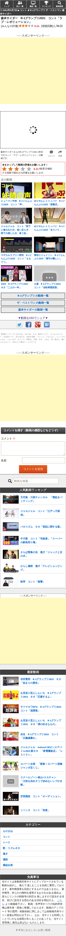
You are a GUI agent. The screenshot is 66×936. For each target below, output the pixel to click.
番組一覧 (33, 6)
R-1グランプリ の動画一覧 (33, 295)
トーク (6, 842)
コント (6, 836)
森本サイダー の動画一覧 (33, 309)
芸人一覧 (19, 6)
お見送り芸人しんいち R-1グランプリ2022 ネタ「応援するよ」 (40, 694)
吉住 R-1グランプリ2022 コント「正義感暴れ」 (39, 736)
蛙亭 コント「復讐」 (32, 581)
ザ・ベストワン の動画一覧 (33, 302)
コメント (8, 438)
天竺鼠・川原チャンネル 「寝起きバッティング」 (41, 499)
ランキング (46, 6)
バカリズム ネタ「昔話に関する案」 (41, 526)
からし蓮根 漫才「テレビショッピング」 (41, 567)
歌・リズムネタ (11, 848)
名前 (4, 460)
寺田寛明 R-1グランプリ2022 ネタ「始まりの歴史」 (40, 681)
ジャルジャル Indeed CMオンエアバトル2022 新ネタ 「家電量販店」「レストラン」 (41, 751)
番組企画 (8, 865)
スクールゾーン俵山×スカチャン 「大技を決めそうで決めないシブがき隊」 (41, 781)
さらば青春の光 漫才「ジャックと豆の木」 (41, 554)
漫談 (5, 859)
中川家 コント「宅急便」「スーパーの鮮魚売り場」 (41, 540)
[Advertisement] (33, 71)
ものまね (8, 831)
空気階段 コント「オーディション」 (41, 796)
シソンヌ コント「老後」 (35, 810)
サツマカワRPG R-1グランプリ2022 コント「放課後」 (42, 708)
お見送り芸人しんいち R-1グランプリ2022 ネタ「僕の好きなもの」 (40, 722)
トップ (6, 6)
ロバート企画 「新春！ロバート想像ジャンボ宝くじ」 (41, 765)
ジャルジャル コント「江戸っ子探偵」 (40, 512)
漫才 (5, 853)
